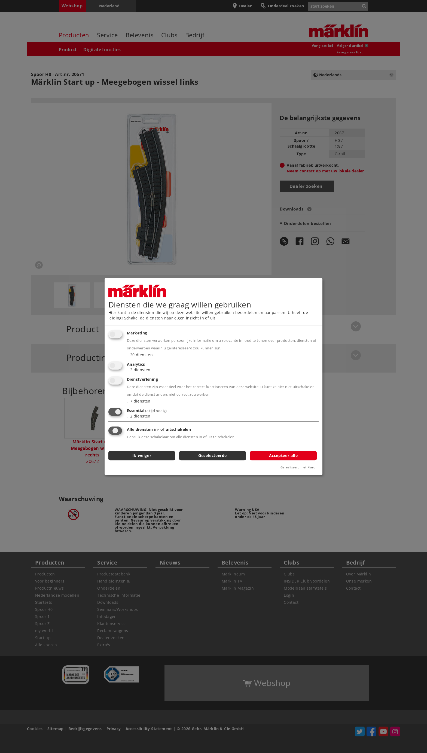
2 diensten (139, 369)
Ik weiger (141, 455)
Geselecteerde (212, 455)
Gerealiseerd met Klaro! (298, 467)
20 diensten (140, 355)
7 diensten (139, 401)
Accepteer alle (283, 455)
